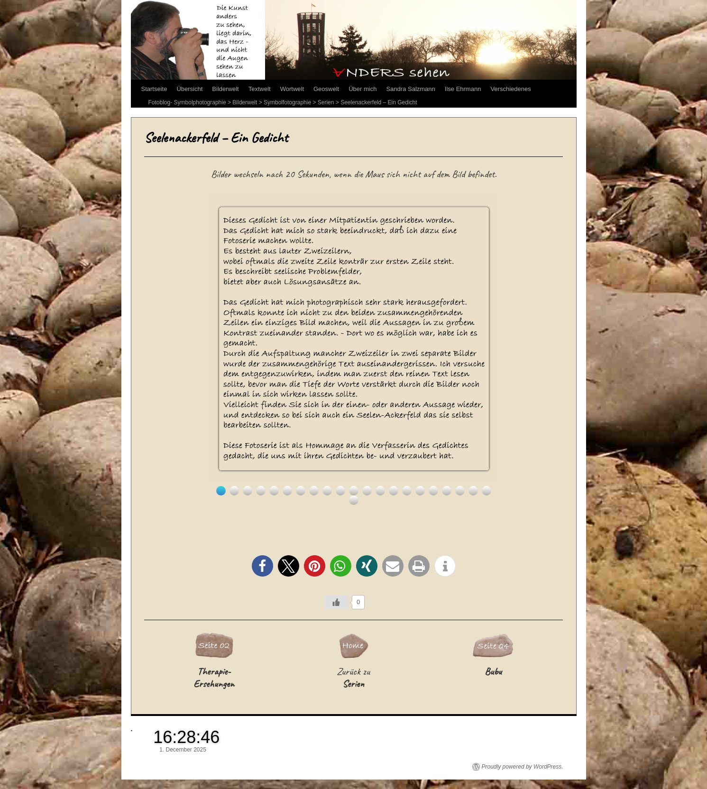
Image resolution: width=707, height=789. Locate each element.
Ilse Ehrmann (463, 88)
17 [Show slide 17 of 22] (433, 490)
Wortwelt (292, 88)
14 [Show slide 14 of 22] (393, 490)
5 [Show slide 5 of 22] (274, 490)
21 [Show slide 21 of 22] (486, 490)
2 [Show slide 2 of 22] (234, 490)
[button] (262, 566)
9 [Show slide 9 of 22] (327, 490)
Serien (326, 102)
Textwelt (259, 88)
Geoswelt (326, 88)
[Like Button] (336, 602)
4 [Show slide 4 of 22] (261, 490)
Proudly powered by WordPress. (522, 766)
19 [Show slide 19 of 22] (460, 490)
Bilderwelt (225, 88)
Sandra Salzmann (410, 88)
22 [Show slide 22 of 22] (353, 500)
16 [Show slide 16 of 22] (420, 490)
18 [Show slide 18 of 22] (446, 490)
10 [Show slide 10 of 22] (340, 490)
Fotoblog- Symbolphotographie (187, 102)
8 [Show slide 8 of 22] (314, 490)
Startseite (154, 88)
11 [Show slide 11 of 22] (353, 490)
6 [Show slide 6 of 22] (287, 490)
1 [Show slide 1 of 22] (221, 490)
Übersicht (189, 88)
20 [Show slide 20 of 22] (473, 490)
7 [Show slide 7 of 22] (300, 490)
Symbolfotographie (287, 102)
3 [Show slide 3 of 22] (247, 490)
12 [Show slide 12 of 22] (367, 490)
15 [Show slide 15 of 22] (407, 490)
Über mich (362, 88)
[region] (353, 348)
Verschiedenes (510, 88)
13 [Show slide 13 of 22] (380, 490)
